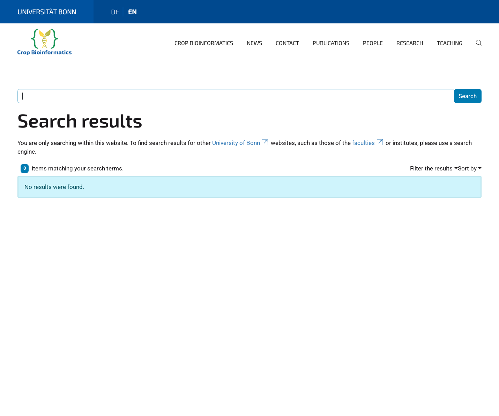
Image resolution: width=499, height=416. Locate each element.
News (254, 42)
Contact (287, 42)
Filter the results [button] (431, 168)
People (373, 42)
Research (409, 42)
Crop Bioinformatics (203, 42)
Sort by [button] (467, 168)
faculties (368, 142)
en (132, 12)
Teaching (449, 42)
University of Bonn (240, 142)
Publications (331, 42)
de (115, 12)
